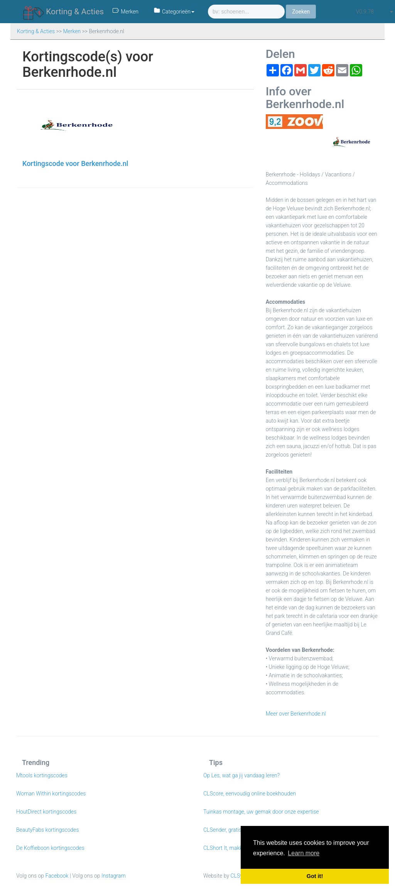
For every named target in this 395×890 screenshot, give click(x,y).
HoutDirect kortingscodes (46, 812)
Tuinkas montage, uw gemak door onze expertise (261, 812)
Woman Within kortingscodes (51, 793)
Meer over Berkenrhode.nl (296, 714)
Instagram (113, 876)
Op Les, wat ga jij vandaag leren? (241, 775)
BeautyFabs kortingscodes (47, 830)
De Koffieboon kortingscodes (50, 848)
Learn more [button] (303, 853)
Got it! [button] (315, 876)
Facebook (57, 876)
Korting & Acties (63, 12)
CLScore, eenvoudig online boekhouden (249, 793)
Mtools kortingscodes (42, 775)
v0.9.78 (365, 11)
